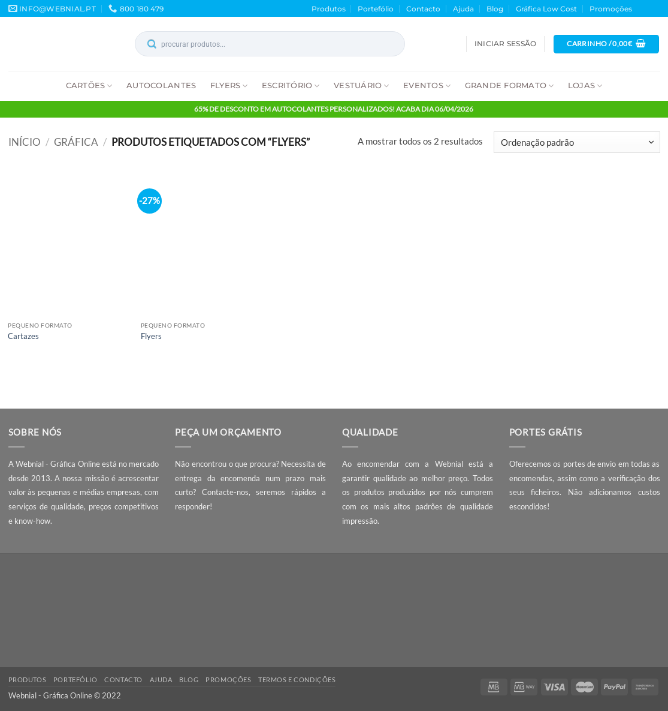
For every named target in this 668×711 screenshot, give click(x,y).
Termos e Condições (296, 679)
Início (24, 142)
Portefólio (376, 8)
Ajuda (463, 8)
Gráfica (76, 142)
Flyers (229, 85)
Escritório (291, 85)
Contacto (423, 8)
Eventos (427, 85)
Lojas (585, 85)
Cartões (89, 85)
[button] (505, 43)
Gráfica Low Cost (546, 8)
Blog (494, 8)
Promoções (611, 8)
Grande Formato (509, 85)
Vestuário (361, 85)
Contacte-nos (225, 492)
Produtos (329, 8)
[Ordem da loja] (577, 142)
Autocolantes (161, 85)
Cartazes (23, 336)
